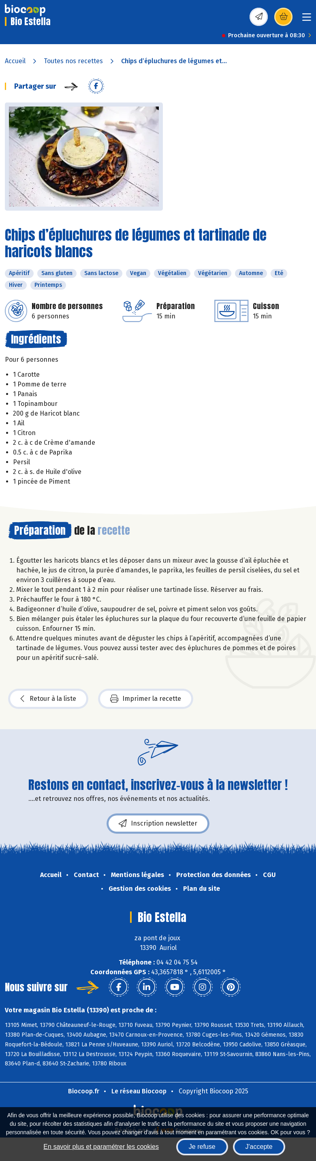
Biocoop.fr (83, 1091)
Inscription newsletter (158, 824)
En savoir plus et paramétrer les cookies (101, 1146)
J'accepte (259, 1146)
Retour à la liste (48, 699)
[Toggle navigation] (306, 20)
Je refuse (202, 1146)
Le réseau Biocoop (139, 1091)
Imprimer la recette (145, 699)
